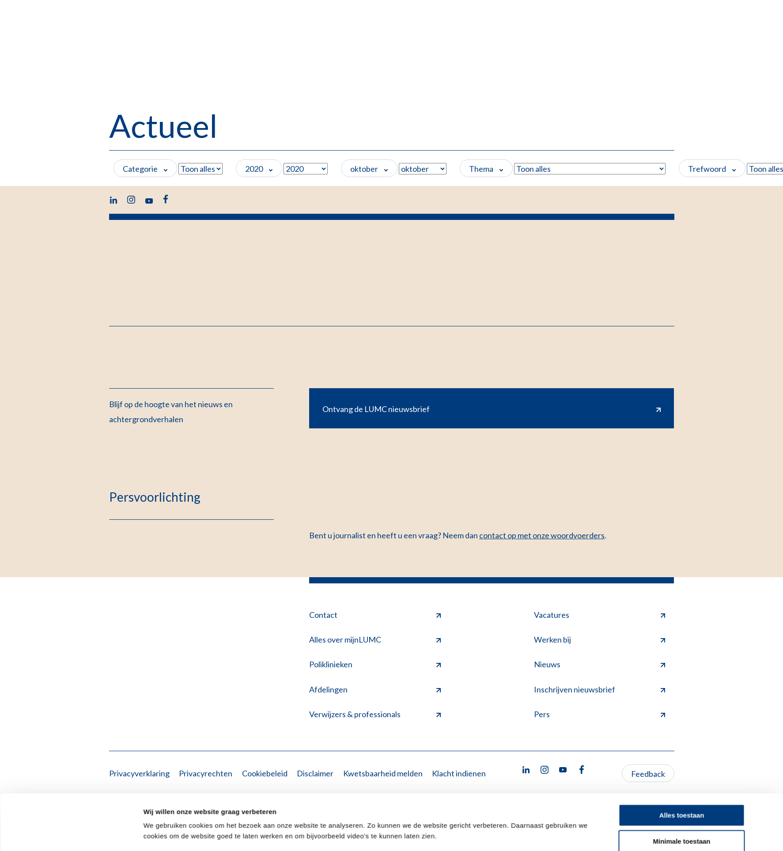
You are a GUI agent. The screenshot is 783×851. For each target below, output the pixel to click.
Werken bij (600, 639)
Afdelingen (375, 689)
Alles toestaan (681, 724)
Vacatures (600, 615)
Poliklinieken (375, 664)
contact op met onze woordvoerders (542, 535)
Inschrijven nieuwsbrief (600, 689)
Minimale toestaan (681, 750)
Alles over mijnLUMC (375, 639)
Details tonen (164, 769)
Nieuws (600, 664)
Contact (375, 615)
